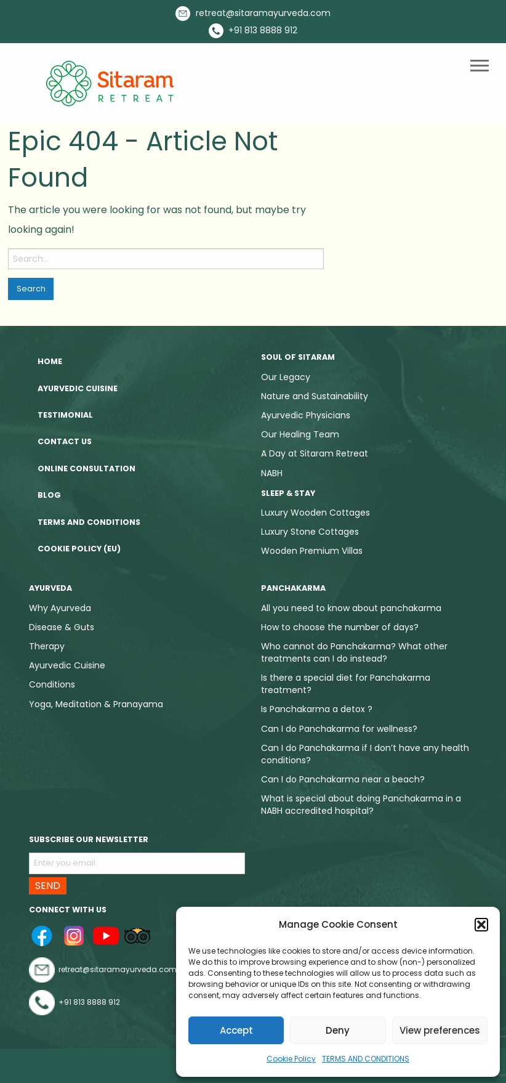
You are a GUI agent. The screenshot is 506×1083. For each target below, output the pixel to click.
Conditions (52, 684)
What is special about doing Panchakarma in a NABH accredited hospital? (361, 804)
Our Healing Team (300, 434)
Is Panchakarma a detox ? (316, 709)
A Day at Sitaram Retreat (314, 453)
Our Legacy (285, 377)
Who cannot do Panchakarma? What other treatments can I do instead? (354, 652)
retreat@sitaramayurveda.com (252, 13)
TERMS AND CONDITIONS (365, 1058)
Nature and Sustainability (314, 396)
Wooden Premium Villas (312, 551)
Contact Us (65, 441)
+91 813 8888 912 (253, 30)
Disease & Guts (61, 627)
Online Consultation (86, 468)
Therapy (47, 646)
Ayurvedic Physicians (305, 415)
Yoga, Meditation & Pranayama (96, 704)
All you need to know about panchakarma (351, 608)
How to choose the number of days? (340, 627)
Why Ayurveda (60, 608)
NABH (272, 473)
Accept (236, 1030)
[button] (481, 925)
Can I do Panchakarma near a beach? (343, 779)
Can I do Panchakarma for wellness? (339, 729)
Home (50, 361)
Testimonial (65, 415)
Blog (49, 495)
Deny (338, 1030)
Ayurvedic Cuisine (78, 388)
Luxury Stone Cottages (310, 531)
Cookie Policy (291, 1058)
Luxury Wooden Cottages (315, 512)
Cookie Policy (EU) (79, 548)
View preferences (440, 1030)
